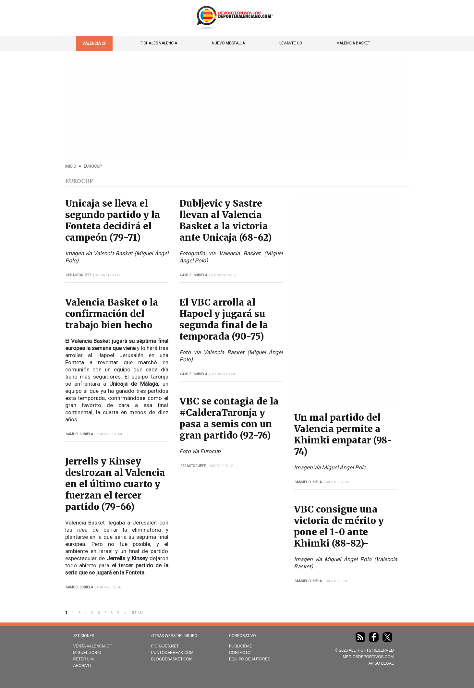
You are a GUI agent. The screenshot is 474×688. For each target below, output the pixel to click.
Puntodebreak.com (172, 652)
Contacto (239, 652)
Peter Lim (83, 659)
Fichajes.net (165, 646)
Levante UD (290, 43)
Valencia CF (94, 43)
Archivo (82, 665)
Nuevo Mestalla (228, 43)
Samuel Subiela (79, 434)
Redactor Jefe (78, 275)
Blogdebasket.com (171, 659)
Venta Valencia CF (92, 646)
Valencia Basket (353, 43)
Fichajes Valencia (158, 43)
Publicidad (240, 646)
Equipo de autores (249, 659)
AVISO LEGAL (381, 663)
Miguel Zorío (87, 652)
